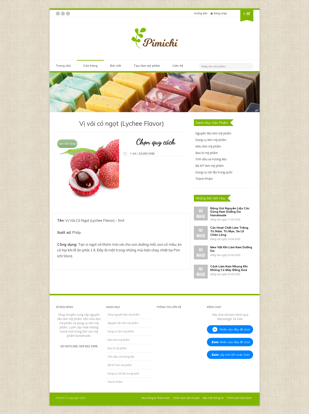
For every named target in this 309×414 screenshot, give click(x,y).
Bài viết (115, 66)
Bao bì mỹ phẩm (206, 153)
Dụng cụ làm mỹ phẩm (210, 140)
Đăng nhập (220, 13)
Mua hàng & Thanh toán (156, 398)
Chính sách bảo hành (239, 398)
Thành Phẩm (204, 179)
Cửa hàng (90, 66)
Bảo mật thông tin (213, 398)
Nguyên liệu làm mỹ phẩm (213, 133)
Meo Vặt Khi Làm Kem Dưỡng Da (231, 249)
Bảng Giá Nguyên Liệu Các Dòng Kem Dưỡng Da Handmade (229, 211)
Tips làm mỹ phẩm (147, 66)
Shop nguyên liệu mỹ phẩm (123, 314)
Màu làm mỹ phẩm (208, 146)
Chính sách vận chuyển (186, 398)
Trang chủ (63, 66)
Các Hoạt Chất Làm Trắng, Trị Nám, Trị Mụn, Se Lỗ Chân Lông (229, 231)
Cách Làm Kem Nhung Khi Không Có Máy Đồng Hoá (229, 268)
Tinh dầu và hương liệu (211, 159)
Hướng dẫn (201, 13)
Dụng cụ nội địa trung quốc (214, 172)
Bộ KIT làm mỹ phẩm (209, 166)
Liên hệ (178, 66)
